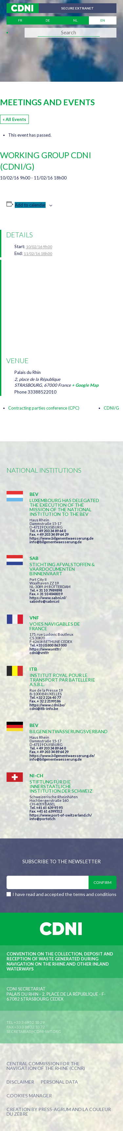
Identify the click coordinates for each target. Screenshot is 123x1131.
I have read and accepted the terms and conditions (64, 894)
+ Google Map (85, 385)
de (48, 20)
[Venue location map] (62, 307)
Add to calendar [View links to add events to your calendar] (30, 205)
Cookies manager (29, 1095)
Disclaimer (20, 1082)
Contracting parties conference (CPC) (43, 408)
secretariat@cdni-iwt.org (34, 1031)
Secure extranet (77, 8)
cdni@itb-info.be (44, 708)
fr (20, 20)
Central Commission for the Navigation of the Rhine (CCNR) (46, 1066)
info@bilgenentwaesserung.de (56, 542)
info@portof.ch (42, 819)
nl (75, 20)
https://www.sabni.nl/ (48, 598)
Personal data (59, 1082)
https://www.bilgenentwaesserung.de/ (62, 755)
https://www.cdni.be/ (47, 705)
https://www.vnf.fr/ (45, 649)
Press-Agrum (54, 1109)
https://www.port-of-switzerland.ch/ (61, 815)
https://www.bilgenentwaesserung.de (61, 538)
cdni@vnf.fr (39, 652)
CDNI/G (111, 408)
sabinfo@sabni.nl (44, 601)
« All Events (14, 119)
